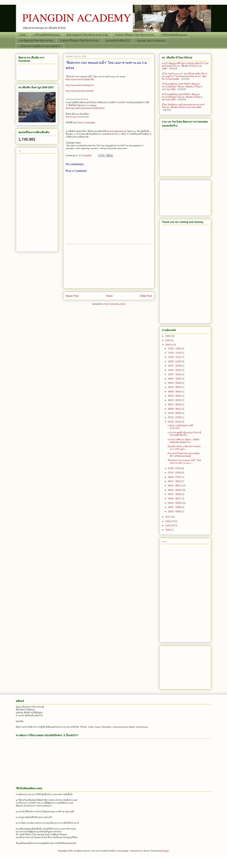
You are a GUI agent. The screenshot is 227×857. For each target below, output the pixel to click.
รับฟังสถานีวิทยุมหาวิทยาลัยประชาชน (134, 34)
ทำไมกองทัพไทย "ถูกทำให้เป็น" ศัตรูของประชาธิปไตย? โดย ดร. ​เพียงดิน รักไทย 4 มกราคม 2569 (182, 87)
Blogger (165, 851)
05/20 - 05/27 (174, 498)
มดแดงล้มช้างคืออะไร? (118, 40)
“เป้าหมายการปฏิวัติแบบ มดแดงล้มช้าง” (40, 46)
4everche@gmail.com (116, 131)
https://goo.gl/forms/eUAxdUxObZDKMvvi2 (85, 108)
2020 (168, 336)
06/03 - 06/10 (174, 490)
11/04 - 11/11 (174, 357)
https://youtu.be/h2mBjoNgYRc (80, 85)
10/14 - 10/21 (174, 370)
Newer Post (72, 296)
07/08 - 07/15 (174, 468)
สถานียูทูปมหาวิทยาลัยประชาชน (36, 40)
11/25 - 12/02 (174, 348)
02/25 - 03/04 (174, 511)
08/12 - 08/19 (174, 404)
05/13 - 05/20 (174, 503)
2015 (168, 525)
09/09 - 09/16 (174, 391)
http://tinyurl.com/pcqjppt (84, 122)
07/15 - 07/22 (174, 421)
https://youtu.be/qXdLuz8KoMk (80, 91)
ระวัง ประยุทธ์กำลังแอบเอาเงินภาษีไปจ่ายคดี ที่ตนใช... (184, 433)
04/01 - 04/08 (174, 507)
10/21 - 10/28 (174, 365)
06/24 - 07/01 (174, 477)
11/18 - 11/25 (174, 352)
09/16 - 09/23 (174, 387)
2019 (168, 340)
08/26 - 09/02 (174, 396)
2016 (168, 521)
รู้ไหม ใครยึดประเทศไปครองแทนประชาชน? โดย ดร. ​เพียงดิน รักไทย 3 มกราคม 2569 (183, 106)
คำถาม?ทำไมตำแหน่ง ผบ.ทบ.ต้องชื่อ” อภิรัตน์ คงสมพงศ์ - (183, 454)
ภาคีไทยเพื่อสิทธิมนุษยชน (46, 34)
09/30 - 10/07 (174, 378)
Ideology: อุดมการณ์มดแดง (151, 40)
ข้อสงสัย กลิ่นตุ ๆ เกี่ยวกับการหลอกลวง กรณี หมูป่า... (184, 447)
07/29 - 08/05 (174, 413)
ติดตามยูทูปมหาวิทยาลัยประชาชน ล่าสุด (87, 34)
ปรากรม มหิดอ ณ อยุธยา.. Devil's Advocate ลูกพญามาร (183, 440)
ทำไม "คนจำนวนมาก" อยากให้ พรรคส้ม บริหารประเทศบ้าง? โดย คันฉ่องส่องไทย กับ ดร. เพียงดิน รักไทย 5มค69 (184, 76)
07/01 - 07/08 (174, 472)
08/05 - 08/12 (174, 408)
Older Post (146, 296)
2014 (168, 529)
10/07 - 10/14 (174, 374)
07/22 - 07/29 (174, 417)
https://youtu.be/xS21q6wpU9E (80, 79)
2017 (168, 517)
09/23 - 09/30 (174, 383)
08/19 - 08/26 (174, 400)
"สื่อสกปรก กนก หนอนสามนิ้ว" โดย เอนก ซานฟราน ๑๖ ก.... (184, 461)
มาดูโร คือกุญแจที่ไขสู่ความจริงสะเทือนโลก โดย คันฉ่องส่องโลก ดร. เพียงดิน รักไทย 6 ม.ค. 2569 (185, 66)
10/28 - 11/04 (174, 361)
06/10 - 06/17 (174, 485)
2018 (168, 344)
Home (23, 34)
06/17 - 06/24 (174, 481)
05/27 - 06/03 (174, 494)
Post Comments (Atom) (115, 304)
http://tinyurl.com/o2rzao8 (77, 117)
